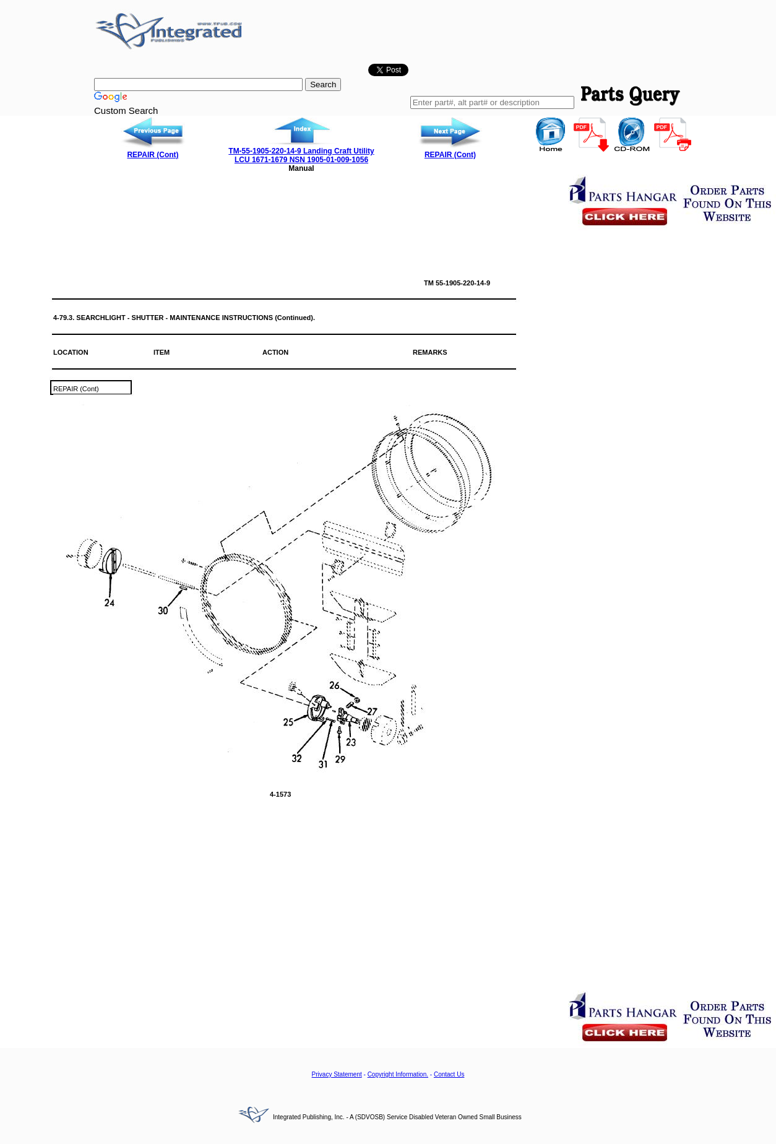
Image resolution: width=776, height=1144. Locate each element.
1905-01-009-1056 (337, 159)
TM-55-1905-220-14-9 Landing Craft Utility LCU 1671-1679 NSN (301, 155)
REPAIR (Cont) (152, 154)
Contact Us (449, 1074)
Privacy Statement (337, 1074)
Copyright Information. (398, 1074)
